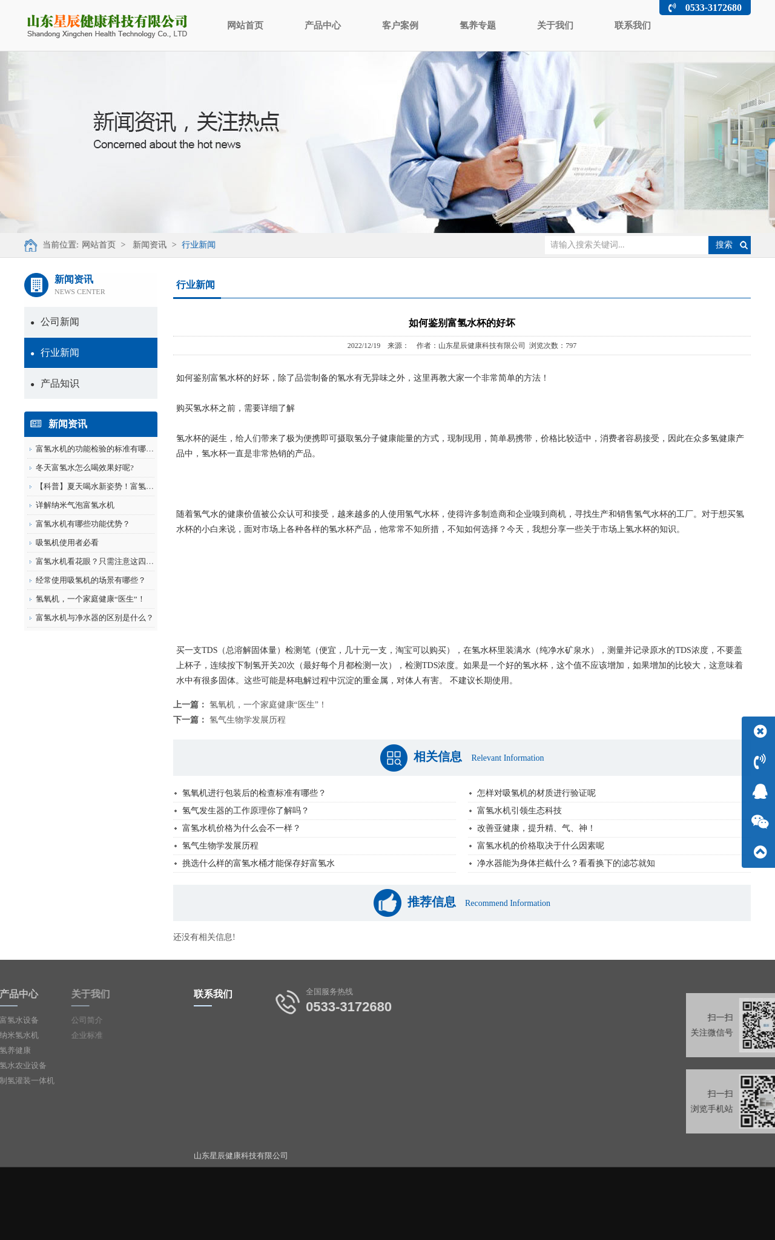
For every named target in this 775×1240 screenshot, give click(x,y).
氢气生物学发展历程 (247, 719)
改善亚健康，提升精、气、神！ (536, 828)
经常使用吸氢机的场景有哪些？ (91, 580)
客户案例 (400, 25)
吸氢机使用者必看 (67, 542)
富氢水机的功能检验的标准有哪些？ (99, 448)
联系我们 (633, 25)
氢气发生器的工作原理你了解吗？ (245, 810)
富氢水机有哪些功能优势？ (83, 523)
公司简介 (53, 1020)
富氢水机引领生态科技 (519, 810)
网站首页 (245, 25)
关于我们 (555, 25)
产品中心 (323, 25)
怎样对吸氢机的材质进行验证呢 (536, 793)
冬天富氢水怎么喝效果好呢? (85, 467)
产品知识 (54, 383)
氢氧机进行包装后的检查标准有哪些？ (254, 793)
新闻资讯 (144, 244)
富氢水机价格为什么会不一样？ (241, 828)
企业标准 (53, 1035)
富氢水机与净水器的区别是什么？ (95, 617)
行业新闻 (193, 244)
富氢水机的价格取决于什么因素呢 (540, 845)
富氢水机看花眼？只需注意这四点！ (99, 561)
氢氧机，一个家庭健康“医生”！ (90, 598)
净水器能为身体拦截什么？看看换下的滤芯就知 (566, 863)
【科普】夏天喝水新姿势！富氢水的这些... (109, 486)
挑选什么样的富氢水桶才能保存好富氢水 (258, 863)
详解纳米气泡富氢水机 (75, 505)
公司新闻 (54, 322)
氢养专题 (478, 25)
